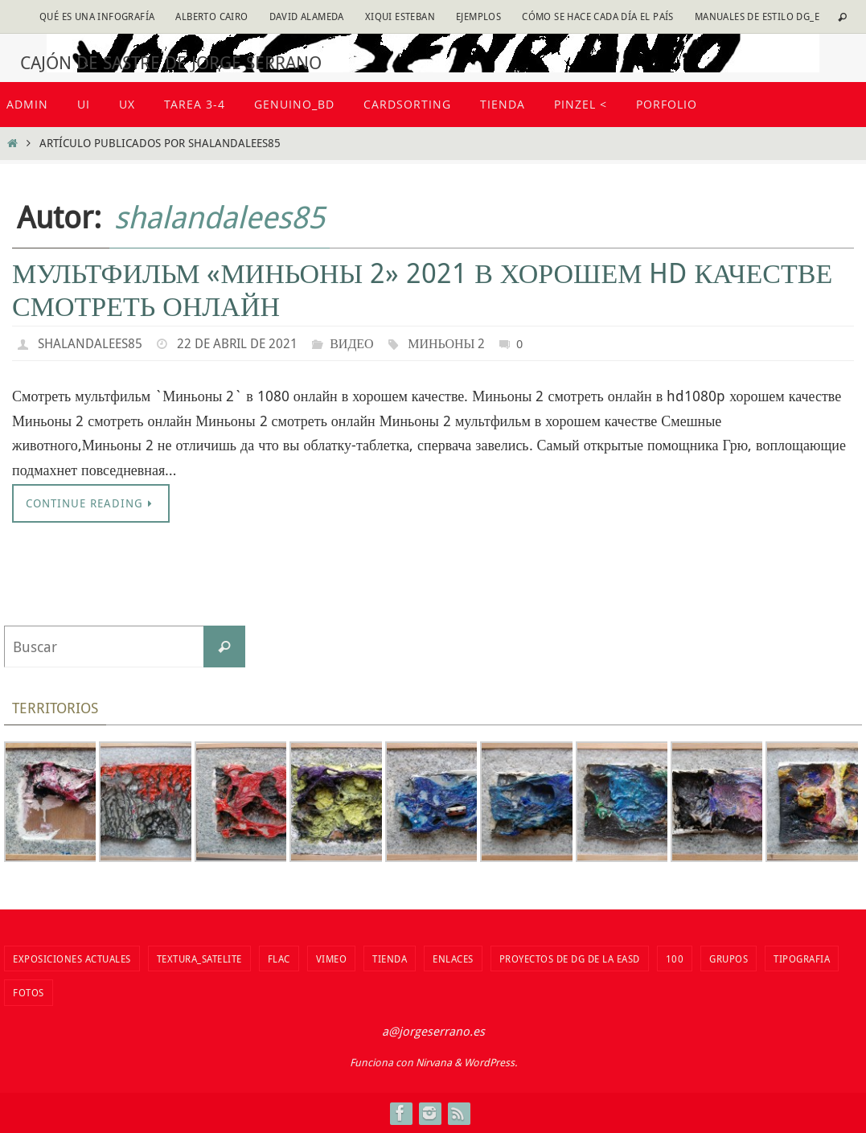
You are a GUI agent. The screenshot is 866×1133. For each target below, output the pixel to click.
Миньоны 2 (446, 343)
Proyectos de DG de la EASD (569, 958)
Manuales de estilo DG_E (757, 16)
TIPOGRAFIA (802, 958)
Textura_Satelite (199, 958)
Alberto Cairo (211, 16)
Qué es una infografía (96, 16)
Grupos (728, 958)
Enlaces (453, 958)
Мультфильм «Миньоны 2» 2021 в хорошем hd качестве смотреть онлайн (422, 289)
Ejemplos (478, 16)
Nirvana (434, 1062)
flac (279, 958)
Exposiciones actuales (72, 958)
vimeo (331, 958)
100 (675, 958)
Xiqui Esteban (400, 16)
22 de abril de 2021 (237, 343)
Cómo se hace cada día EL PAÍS (598, 16)
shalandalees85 (219, 216)
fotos (28, 992)
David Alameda (306, 16)
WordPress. (490, 1062)
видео (351, 343)
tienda (389, 958)
